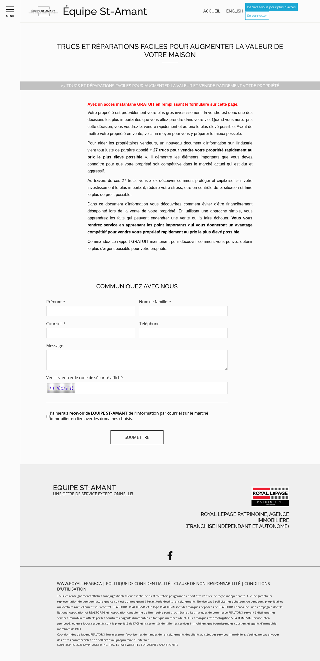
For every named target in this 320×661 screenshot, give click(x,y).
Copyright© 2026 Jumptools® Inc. (82, 645)
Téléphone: (149, 323)
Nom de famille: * (155, 301)
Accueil (211, 11)
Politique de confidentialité (138, 583)
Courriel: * (56, 323)
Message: (55, 345)
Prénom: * (55, 301)
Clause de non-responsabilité (207, 583)
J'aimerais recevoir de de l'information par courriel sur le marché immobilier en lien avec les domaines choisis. (129, 415)
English (234, 11)
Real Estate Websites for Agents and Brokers (143, 645)
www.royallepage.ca (79, 583)
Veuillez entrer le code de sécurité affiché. (85, 377)
